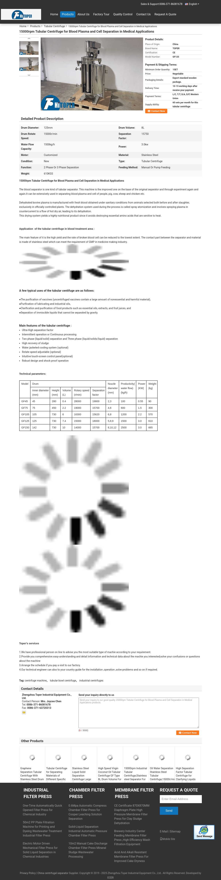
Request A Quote (165, 14)
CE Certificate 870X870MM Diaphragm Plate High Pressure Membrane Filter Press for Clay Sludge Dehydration (131, 814)
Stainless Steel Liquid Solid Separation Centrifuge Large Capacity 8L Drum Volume (82, 777)
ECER (110, 877)
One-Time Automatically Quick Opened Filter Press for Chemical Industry (42, 810)
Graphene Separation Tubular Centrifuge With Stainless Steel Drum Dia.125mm (32, 775)
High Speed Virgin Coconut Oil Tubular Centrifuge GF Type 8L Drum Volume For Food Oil (109, 775)
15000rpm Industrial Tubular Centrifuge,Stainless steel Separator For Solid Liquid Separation (135, 777)
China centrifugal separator (52, 873)
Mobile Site (167, 839)
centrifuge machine (36, 680)
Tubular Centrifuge (54, 26)
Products (68, 14)
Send (168, 810)
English (194, 4)
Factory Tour (101, 14)
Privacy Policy (28, 873)
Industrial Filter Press (38, 793)
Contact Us (143, 14)
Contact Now (158, 111)
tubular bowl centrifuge (63, 680)
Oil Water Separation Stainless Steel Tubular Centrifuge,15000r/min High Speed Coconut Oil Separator (162, 777)
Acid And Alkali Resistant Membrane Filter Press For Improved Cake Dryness (131, 856)
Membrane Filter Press (134, 793)
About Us (83, 14)
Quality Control (122, 14)
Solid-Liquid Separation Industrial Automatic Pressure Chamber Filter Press (87, 831)
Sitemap (175, 831)
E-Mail (164, 831)
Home (54, 14)
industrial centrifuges (91, 680)
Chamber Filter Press (87, 793)
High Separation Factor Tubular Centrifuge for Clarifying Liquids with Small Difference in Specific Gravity (185, 779)
